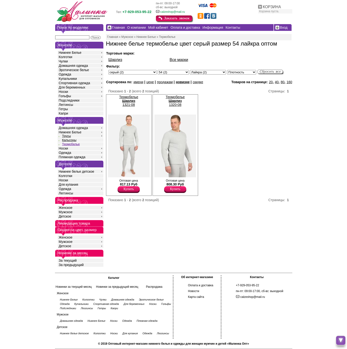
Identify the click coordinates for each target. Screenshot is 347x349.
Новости (193, 291)
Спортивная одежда (74, 83)
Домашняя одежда (73, 66)
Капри (63, 113)
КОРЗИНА (272, 7)
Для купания (68, 184)
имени (138, 82)
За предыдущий (71, 265)
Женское (66, 208)
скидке (198, 82)
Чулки (63, 61)
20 (271, 82)
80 (283, 82)
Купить (129, 189)
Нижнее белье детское (76, 171)
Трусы (66, 136)
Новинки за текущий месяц (74, 286)
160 (289, 82)
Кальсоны (69, 140)
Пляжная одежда (72, 157)
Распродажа (154, 286)
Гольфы (65, 96)
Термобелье (71, 144)
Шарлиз (115, 60)
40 (277, 82)
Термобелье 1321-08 (128, 101)
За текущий (68, 260)
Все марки (179, 60)
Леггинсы (66, 105)
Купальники (68, 79)
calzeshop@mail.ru (172, 12)
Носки (63, 92)
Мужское (66, 212)
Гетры (63, 109)
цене (150, 82)
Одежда (65, 74)
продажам (165, 82)
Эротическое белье (74, 70)
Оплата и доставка (200, 285)
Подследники (69, 100)
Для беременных (72, 87)
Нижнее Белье (70, 53)
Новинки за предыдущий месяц (117, 286)
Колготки (65, 57)
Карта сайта (196, 297)
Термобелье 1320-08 (175, 101)
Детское (65, 164)
